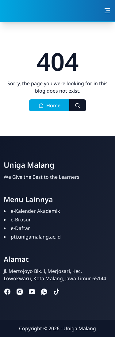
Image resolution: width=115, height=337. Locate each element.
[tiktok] (56, 291)
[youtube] (32, 291)
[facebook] (7, 291)
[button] (49, 105)
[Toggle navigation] (107, 11)
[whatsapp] (44, 291)
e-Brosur (21, 219)
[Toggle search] (77, 105)
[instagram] (19, 291)
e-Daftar (20, 228)
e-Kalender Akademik (35, 211)
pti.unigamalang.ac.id (36, 236)
